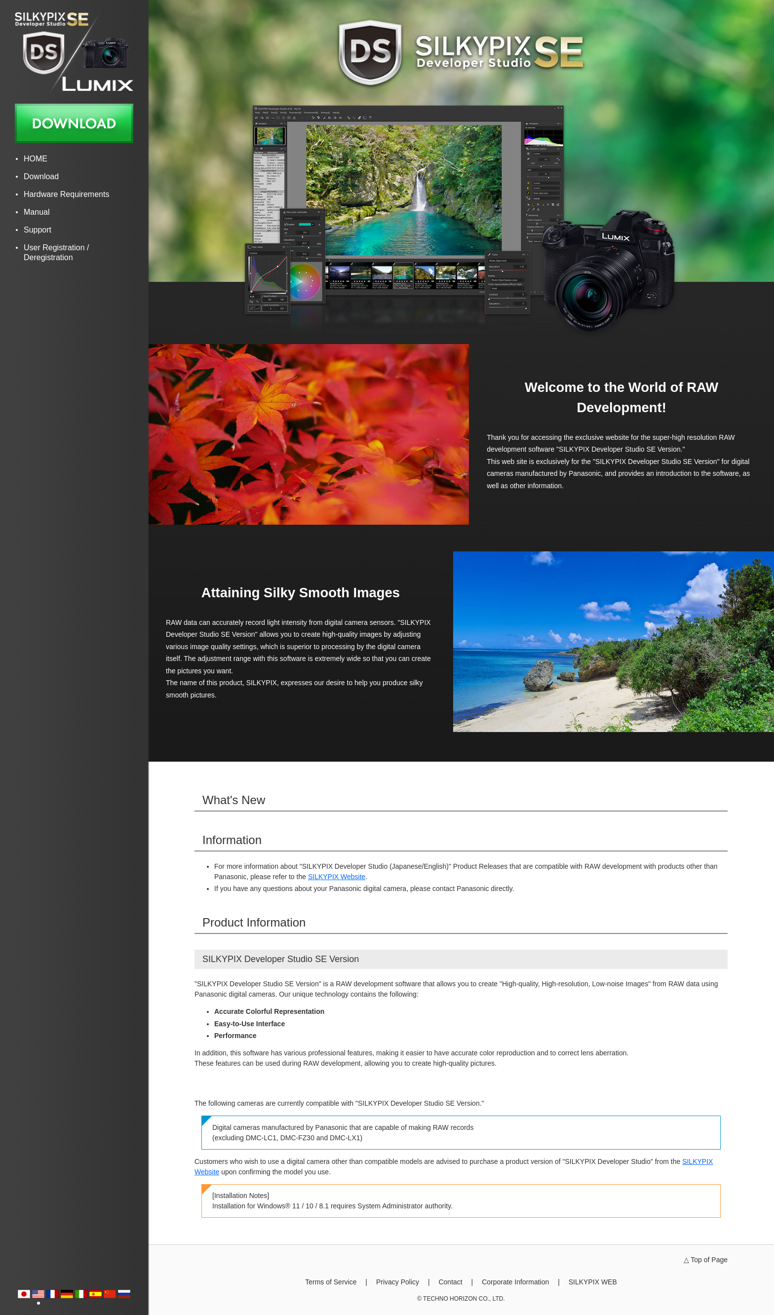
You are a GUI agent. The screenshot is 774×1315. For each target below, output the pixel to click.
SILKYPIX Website (336, 877)
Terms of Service (330, 1282)
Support (37, 230)
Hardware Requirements (66, 194)
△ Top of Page (706, 1260)
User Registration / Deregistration (56, 252)
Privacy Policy (397, 1282)
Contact (450, 1282)
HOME (35, 159)
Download (41, 176)
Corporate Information (515, 1282)
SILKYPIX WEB (593, 1282)
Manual (36, 212)
